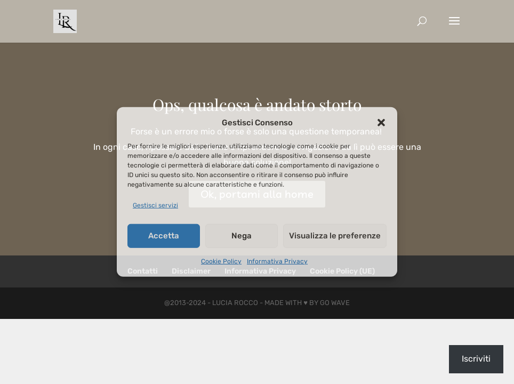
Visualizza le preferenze (335, 236)
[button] (381, 122)
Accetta (163, 236)
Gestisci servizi (155, 205)
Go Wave (335, 303)
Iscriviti (476, 359)
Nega (241, 236)
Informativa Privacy (277, 261)
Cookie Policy (221, 261)
